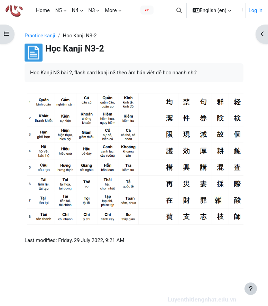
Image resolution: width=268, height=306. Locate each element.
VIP (147, 9)
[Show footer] (250, 288)
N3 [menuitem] (92, 10)
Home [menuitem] (43, 10)
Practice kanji (40, 36)
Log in (255, 10)
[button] (179, 10)
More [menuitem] (111, 10)
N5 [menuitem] (58, 10)
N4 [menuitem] (75, 10)
